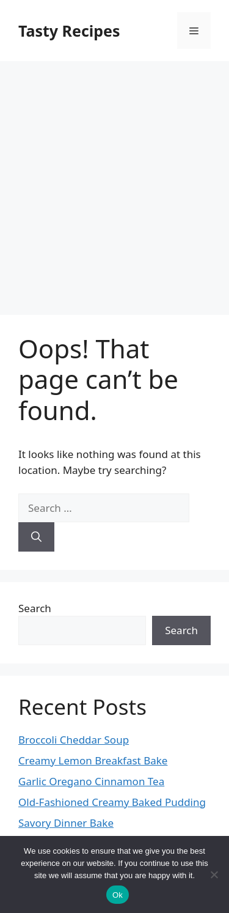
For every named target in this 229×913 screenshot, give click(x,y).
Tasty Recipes (69, 30)
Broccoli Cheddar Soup (73, 740)
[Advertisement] (114, 182)
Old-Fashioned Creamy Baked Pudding (112, 802)
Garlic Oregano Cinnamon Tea (91, 781)
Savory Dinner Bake (66, 823)
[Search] (36, 537)
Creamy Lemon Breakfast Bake (92, 760)
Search (34, 608)
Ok (117, 895)
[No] (214, 874)
